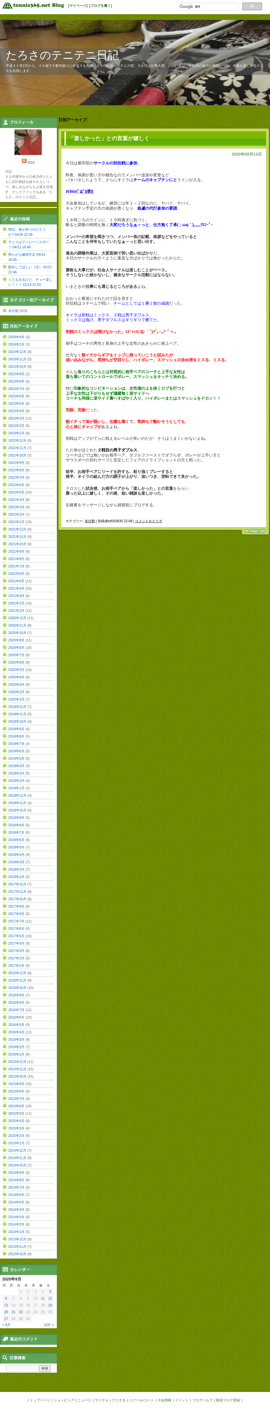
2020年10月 (17, 633)
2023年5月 (16, 404)
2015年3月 (16, 1128)
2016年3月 (16, 1040)
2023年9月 (16, 374)
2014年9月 (16, 1173)
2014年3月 (16, 1217)
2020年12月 (17, 618)
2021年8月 (16, 559)
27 (6, 1319)
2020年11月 (17, 625)
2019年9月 (16, 729)
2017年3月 (16, 951)
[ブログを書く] (100, 6)
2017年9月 (16, 906)
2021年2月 (16, 603)
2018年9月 (16, 818)
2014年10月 (17, 1165)
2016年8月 (16, 1003)
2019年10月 (17, 722)
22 (20, 1312)
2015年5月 (16, 1114)
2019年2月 (16, 781)
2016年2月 (16, 1047)
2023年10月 (17, 367)
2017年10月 (17, 899)
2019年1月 (16, 788)
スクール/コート (141, 1400)
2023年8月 (16, 381)
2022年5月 (16, 492)
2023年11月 (17, 359)
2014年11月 (17, 1158)
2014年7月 (16, 1187)
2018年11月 (17, 803)
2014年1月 (16, 1232)
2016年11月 (17, 980)
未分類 (90, 521)
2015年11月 (17, 1069)
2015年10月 (17, 1077)
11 (43, 1298)
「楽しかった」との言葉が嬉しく (108, 138)
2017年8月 (16, 914)
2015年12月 (17, 1062)
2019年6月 (16, 751)
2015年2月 (16, 1136)
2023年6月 (16, 396)
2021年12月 (17, 529)
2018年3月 (16, 862)
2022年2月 (16, 515)
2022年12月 (17, 441)
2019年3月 (16, 773)
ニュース (84, 1400)
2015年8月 (16, 1091)
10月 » (49, 1325)
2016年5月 (16, 1025)
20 (6, 1312)
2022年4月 (16, 500)
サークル (102, 1400)
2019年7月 (16, 744)
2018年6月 (16, 840)
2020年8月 (16, 648)
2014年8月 (16, 1180)
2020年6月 (16, 662)
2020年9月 (16, 640)
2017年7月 (16, 921)
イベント (181, 1400)
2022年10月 (17, 455)
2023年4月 (16, 411)
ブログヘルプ (202, 1400)
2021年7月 (16, 566)
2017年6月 (16, 929)
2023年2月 (16, 426)
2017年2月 (16, 958)
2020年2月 (16, 692)
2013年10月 (17, 1254)
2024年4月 (16, 337)
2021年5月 (16, 581)
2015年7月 (16, 1099)
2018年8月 (16, 825)
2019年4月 (16, 766)
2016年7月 (16, 1010)
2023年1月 (16, 433)
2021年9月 (16, 551)
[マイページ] (78, 6)
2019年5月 (16, 759)
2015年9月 (16, 1084)
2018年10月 (17, 810)
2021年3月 (16, 596)
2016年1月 (16, 1054)
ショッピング (64, 1400)
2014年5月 (16, 1202)
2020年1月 (16, 699)
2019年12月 (17, 707)
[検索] (207, 6)
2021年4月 (16, 588)
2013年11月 (17, 1247)
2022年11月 (17, 448)
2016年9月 (16, 995)
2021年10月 (17, 544)
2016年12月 (17, 973)
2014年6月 (16, 1195)
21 (13, 1312)
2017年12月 (17, 884)
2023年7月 (16, 389)
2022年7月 (16, 478)
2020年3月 (16, 685)
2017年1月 (16, 966)
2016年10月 (17, 988)
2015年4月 (16, 1121)
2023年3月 (16, 418)
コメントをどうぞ (148, 521)
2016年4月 (16, 1032)
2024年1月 (16, 344)
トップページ (40, 1400)
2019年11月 (17, 714)
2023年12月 (17, 352)
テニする (119, 1400)
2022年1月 (16, 522)
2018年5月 (16, 847)
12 (50, 1298)
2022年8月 (16, 470)
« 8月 (7, 1325)
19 (50, 1305)
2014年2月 (16, 1224)
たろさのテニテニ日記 (62, 55)
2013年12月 (17, 1239)
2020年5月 (16, 670)
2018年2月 (16, 869)
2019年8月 (16, 736)
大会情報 (164, 1400)
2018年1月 (16, 877)
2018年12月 (17, 796)
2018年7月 (16, 832)
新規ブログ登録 (228, 1400)
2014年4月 (16, 1210)
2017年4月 (16, 943)
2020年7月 (16, 655)
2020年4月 (16, 677)
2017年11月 (17, 892)
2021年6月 (16, 574)
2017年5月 (16, 936)
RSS (31, 163)
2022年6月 (16, 485)
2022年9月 (16, 463)
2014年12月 (17, 1150)
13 (6, 1305)
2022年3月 (16, 507)
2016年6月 (16, 1017)
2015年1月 (16, 1143)
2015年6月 (16, 1106)
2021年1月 (16, 611)
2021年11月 (17, 537)
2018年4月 (16, 855)
